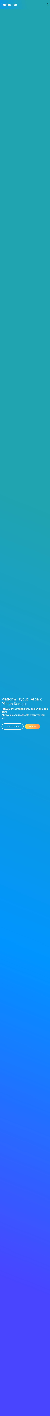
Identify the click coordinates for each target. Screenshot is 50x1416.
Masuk (32, 726)
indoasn (9, 4)
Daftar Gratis (13, 726)
